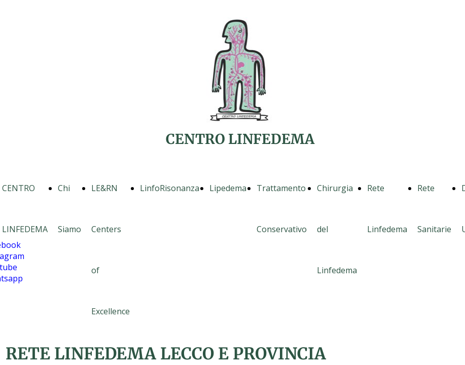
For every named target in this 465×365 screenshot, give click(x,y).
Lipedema (227, 188)
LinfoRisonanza (169, 188)
